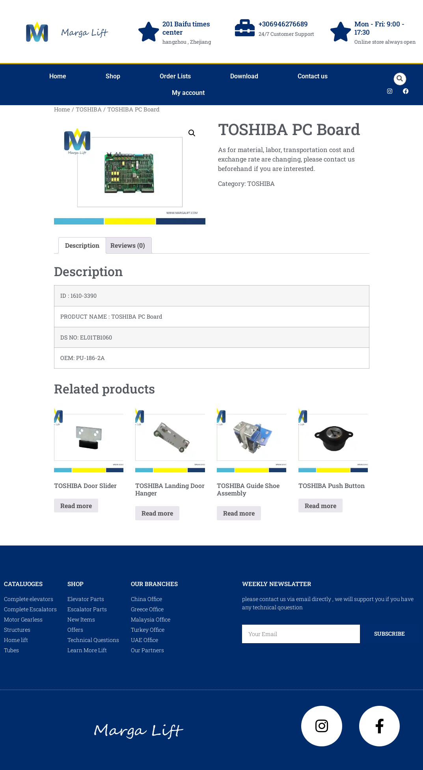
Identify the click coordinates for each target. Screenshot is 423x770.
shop (75, 584)
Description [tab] (82, 245)
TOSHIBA (89, 109)
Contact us (313, 76)
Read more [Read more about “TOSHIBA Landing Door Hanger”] (157, 513)
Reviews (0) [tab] (127, 245)
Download (244, 76)
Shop (113, 76)
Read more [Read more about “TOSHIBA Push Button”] (320, 505)
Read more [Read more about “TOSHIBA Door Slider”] (76, 505)
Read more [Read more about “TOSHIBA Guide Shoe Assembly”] (239, 513)
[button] (399, 78)
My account (188, 92)
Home (57, 76)
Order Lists (175, 76)
